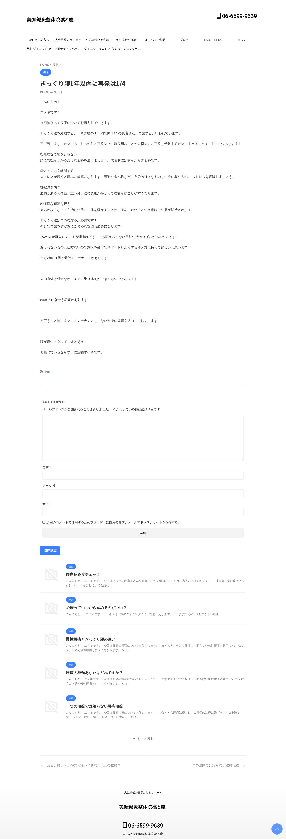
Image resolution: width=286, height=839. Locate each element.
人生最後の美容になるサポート (143, 791)
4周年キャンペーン (68, 48)
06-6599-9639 (237, 16)
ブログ (184, 40)
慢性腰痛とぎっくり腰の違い (89, 639)
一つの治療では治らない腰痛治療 (93, 706)
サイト (47, 503)
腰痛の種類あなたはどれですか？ (93, 672)
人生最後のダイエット (68, 41)
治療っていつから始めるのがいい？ (94, 607)
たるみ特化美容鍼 (97, 40)
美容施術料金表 (126, 40)
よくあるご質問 (155, 40)
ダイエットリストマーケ (97, 50)
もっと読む (145, 738)
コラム (242, 40)
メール (49, 485)
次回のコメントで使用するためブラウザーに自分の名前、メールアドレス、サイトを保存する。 (113, 521)
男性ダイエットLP (39, 48)
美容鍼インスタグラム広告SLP (126, 50)
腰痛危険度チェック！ (84, 574)
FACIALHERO (213, 40)
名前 (47, 466)
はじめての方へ (39, 40)
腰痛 (47, 371)
